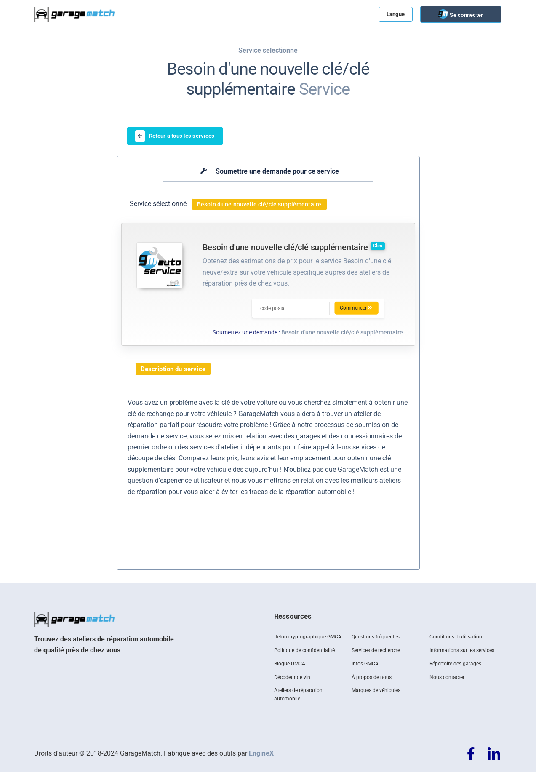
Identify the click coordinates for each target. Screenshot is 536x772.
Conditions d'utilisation (455, 637)
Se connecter (465, 15)
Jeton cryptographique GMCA (307, 637)
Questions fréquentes (376, 637)
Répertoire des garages (455, 664)
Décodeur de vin (292, 677)
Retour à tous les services (175, 136)
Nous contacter (446, 677)
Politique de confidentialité (304, 650)
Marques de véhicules (376, 690)
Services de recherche (376, 650)
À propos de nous (372, 677)
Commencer (356, 308)
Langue (396, 14)
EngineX (261, 753)
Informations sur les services (461, 650)
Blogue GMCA (289, 664)
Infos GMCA (365, 664)
